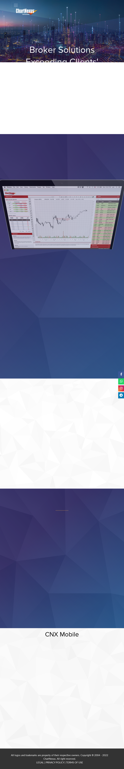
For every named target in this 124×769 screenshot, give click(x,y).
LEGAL (40, 762)
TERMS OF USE (74, 762)
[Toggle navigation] (15, 5)
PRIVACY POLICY (55, 762)
